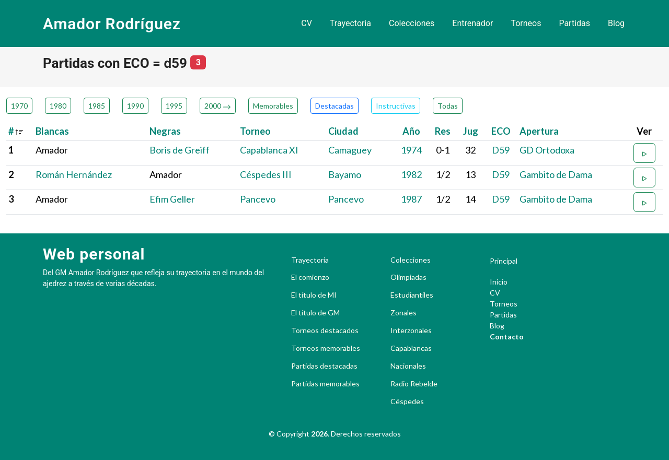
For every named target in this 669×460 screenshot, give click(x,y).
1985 (96, 105)
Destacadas (334, 105)
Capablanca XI (269, 150)
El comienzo (310, 277)
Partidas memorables (325, 383)
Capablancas (411, 348)
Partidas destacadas (324, 366)
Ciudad (343, 131)
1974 (411, 150)
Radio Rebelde (413, 383)
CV (306, 23)
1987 (411, 199)
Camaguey (350, 150)
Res (443, 131)
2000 (217, 105)
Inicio (498, 281)
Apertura (539, 131)
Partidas (574, 23)
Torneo (255, 131)
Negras (165, 131)
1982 (411, 174)
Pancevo (257, 199)
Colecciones (411, 23)
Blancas (52, 131)
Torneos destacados (325, 330)
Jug (470, 131)
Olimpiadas (408, 277)
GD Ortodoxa (547, 150)
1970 (19, 105)
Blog (616, 23)
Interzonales (411, 330)
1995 (174, 105)
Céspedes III (266, 174)
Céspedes (407, 401)
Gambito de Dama (556, 174)
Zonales (403, 312)
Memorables (273, 105)
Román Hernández (74, 174)
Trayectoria (350, 23)
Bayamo (344, 174)
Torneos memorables (325, 348)
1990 (135, 105)
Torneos (526, 23)
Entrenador (472, 23)
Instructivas (396, 105)
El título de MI (314, 295)
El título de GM (315, 312)
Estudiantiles (411, 295)
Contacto (507, 336)
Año (411, 131)
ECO (501, 131)
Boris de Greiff (179, 150)
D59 (501, 150)
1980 (58, 105)
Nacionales (408, 366)
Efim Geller (172, 199)
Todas (447, 105)
